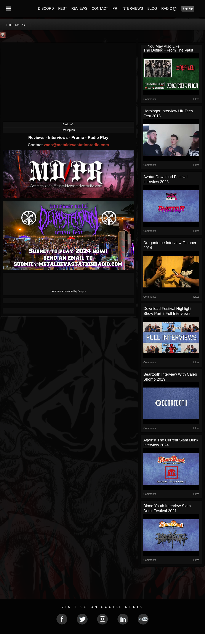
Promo (78, 137)
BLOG (152, 8)
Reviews (37, 137)
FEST (62, 8)
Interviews (58, 137)
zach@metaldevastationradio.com (76, 145)
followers (15, 25)
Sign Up (188, 8)
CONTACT (100, 8)
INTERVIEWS (132, 8)
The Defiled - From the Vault (168, 50)
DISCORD (46, 8)
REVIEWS (79, 8)
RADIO (166, 8)
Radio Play (98, 137)
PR (114, 8)
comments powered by (68, 291)
